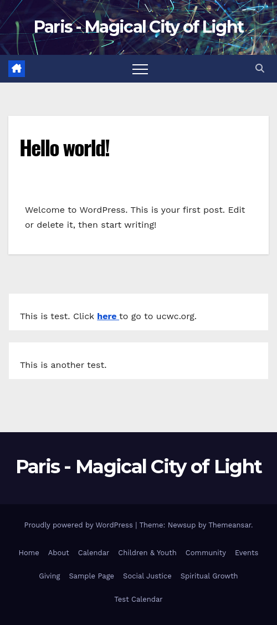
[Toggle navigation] (140, 68)
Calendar (94, 553)
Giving (49, 576)
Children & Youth (147, 553)
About (58, 553)
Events (246, 553)
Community (206, 553)
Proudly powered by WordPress (79, 525)
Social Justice (147, 576)
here (108, 316)
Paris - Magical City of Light (139, 27)
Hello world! (64, 146)
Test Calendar (138, 599)
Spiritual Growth (209, 576)
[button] (259, 68)
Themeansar (229, 525)
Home (29, 553)
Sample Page (91, 576)
